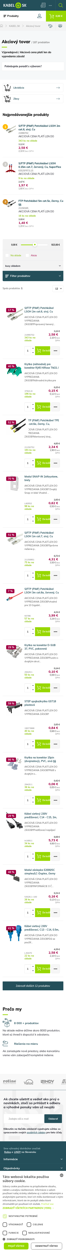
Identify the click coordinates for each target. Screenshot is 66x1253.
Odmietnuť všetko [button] (46, 1245)
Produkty (11, 16)
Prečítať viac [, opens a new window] (47, 1204)
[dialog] (33, 1212)
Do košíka (44, 351)
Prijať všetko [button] (16, 1245)
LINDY (17, 1152)
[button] (33, 1208)
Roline (7, 1152)
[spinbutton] (29, 350)
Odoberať (53, 1118)
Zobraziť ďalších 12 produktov (33, 985)
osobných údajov (36, 1132)
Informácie (33, 1159)
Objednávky (33, 1168)
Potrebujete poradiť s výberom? (23, 66)
